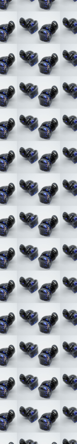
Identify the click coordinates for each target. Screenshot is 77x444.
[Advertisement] (26, 59)
